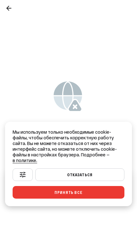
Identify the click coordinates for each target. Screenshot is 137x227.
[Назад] (9, 8)
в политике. (25, 160)
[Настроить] (23, 174)
